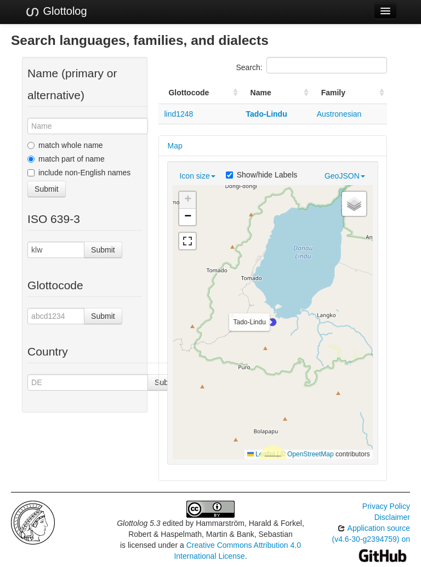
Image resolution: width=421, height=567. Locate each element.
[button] (272, 322)
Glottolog (56, 11)
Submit (47, 189)
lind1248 (178, 114)
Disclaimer (392, 517)
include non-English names (78, 172)
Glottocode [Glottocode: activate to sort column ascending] (188, 92)
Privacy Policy (386, 506)
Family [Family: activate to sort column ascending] (333, 92)
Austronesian (339, 114)
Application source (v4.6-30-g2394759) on (371, 541)
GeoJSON (345, 175)
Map (174, 145)
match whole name (65, 145)
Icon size (197, 175)
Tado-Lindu (266, 114)
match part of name (66, 158)
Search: (311, 65)
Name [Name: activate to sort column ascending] (261, 92)
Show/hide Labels (262, 174)
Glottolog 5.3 (138, 523)
